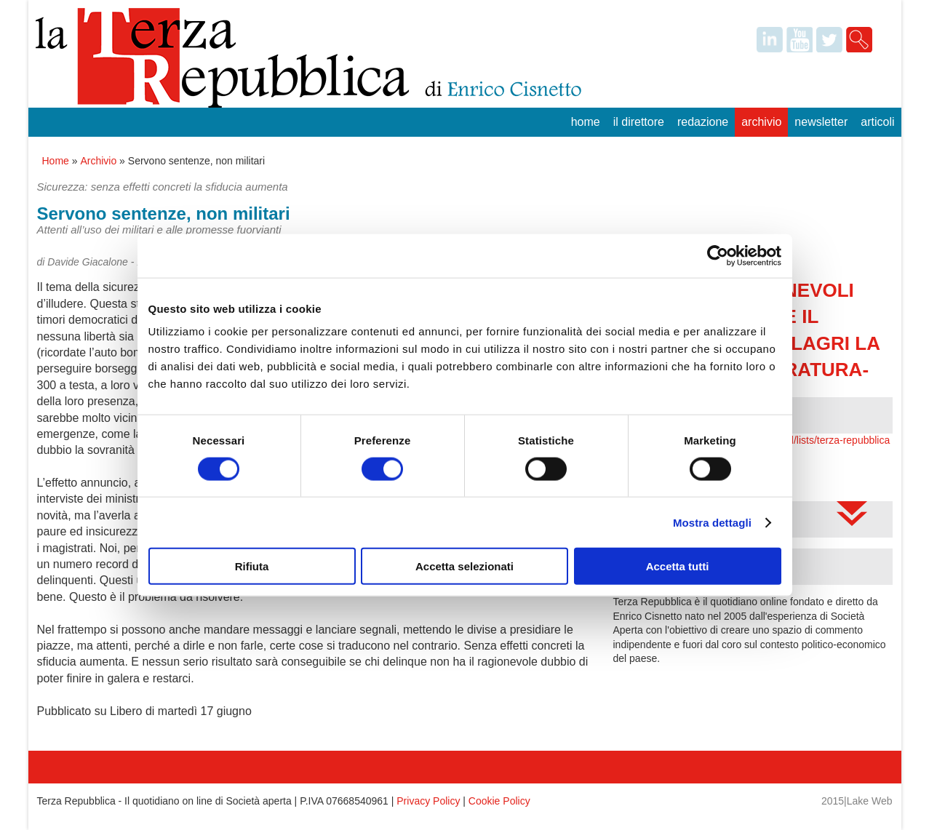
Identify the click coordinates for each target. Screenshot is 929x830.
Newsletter (821, 122)
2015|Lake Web (857, 801)
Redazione (702, 122)
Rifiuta (252, 566)
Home (585, 122)
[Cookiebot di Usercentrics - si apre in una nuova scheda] (717, 255)
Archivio (761, 122)
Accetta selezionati (464, 566)
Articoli (877, 122)
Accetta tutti (677, 566)
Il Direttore (638, 122)
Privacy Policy (428, 801)
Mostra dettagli (712, 522)
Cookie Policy (499, 801)
